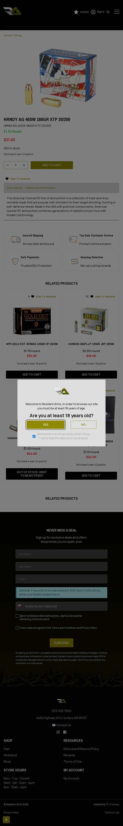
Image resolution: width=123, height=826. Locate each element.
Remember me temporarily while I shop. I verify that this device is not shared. (63, 436)
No (83, 424)
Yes (45, 424)
